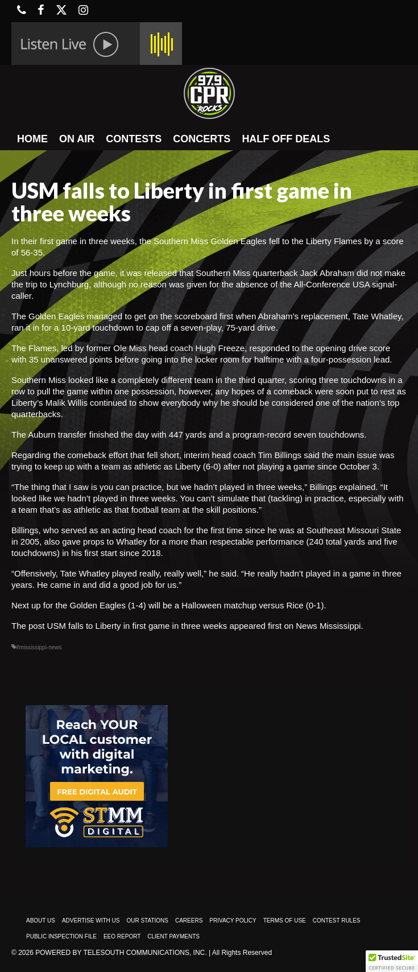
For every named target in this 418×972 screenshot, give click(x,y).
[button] (392, 961)
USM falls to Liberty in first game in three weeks (137, 626)
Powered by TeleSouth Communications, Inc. (120, 953)
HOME (32, 139)
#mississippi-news (39, 647)
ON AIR (76, 139)
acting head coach (147, 530)
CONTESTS (134, 139)
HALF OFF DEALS (286, 139)
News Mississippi (328, 626)
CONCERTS (201, 139)
